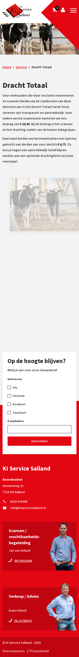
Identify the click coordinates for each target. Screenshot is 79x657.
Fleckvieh (19, 396)
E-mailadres (16, 421)
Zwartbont (19, 413)
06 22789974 (23, 621)
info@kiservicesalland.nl (24, 508)
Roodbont (19, 404)
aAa (15, 388)
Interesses (15, 379)
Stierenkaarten (13, 651)
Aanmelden (39, 441)
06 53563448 (23, 561)
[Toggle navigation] (73, 10)
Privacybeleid (39, 651)
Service (21, 67)
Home (7, 67)
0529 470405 (15, 501)
